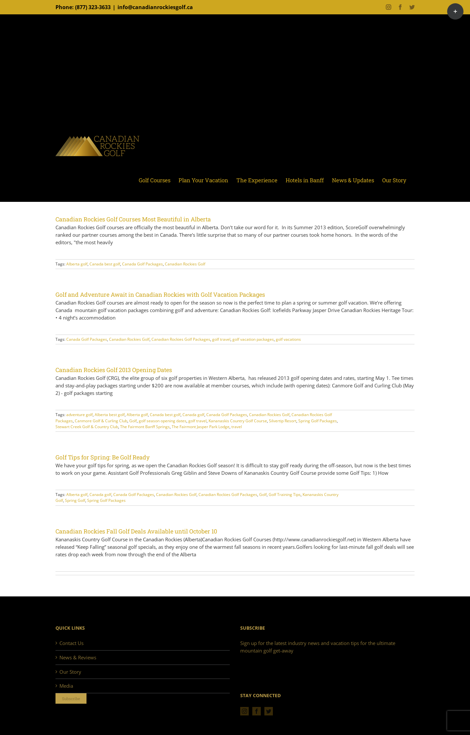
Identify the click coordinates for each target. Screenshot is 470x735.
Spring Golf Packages (317, 421)
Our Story (70, 671)
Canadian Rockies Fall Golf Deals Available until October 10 (136, 531)
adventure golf (79, 414)
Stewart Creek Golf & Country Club (86, 426)
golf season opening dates (162, 421)
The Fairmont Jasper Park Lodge (200, 426)
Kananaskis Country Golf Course (238, 421)
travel (236, 426)
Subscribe (71, 698)
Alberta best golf (110, 414)
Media (66, 685)
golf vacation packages (253, 339)
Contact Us (71, 643)
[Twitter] (268, 711)
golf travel (221, 339)
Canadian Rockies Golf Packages (180, 339)
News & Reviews (77, 657)
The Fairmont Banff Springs (145, 426)
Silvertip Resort (282, 421)
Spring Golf (75, 500)
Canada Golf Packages (142, 264)
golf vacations (288, 339)
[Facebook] (256, 711)
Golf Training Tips (285, 494)
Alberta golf (76, 264)
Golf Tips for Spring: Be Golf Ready (102, 457)
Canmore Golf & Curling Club (101, 421)
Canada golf (193, 414)
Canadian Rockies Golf (185, 264)
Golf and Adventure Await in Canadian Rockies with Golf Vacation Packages (160, 294)
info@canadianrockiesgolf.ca (155, 7)
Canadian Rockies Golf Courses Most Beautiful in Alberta (133, 219)
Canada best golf (104, 264)
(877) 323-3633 (93, 7)
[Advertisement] (235, 76)
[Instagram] (244, 711)
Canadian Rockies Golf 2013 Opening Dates (113, 370)
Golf (133, 421)
